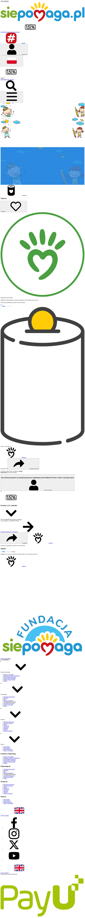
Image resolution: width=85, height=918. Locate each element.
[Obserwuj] (14, 206)
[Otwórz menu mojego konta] (14, 49)
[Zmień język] (12, 60)
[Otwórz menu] (12, 97)
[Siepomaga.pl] (42, 21)
